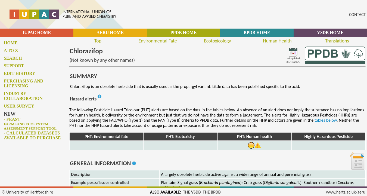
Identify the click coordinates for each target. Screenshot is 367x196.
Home (11, 43)
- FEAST (30, 123)
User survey (19, 106)
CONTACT (357, 14)
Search (13, 58)
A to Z (11, 50)
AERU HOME (110, 32)
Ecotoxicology (217, 41)
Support (14, 65)
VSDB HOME (330, 32)
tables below (326, 120)
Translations (337, 41)
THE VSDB (192, 192)
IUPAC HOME (37, 32)
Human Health (277, 41)
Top (97, 41)
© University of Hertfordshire (27, 192)
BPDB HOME (257, 32)
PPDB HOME (183, 32)
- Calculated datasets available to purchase (32, 135)
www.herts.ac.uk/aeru (345, 192)
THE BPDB (212, 192)
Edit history (19, 73)
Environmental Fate (157, 41)
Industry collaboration (23, 96)
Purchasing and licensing (23, 83)
